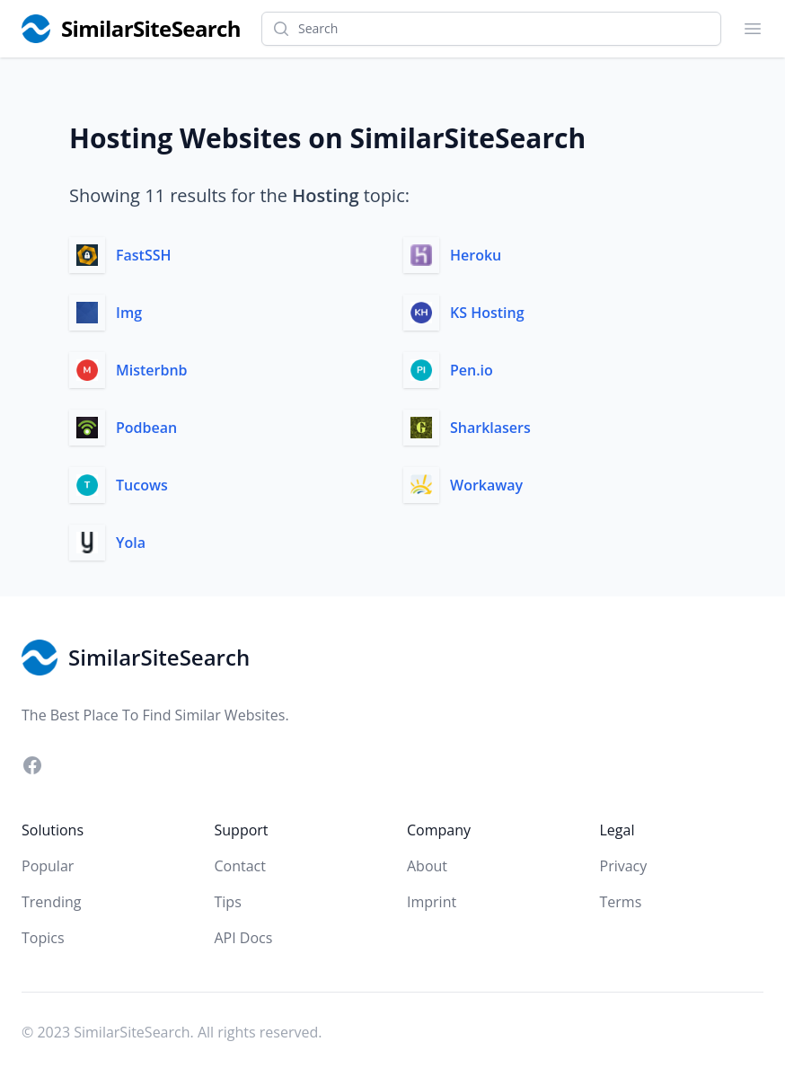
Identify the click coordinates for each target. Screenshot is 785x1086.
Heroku (475, 255)
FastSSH (144, 255)
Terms (621, 902)
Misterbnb (152, 370)
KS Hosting (487, 312)
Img (129, 312)
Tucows (142, 485)
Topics (43, 938)
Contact (240, 866)
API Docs (244, 938)
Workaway (486, 485)
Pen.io (471, 370)
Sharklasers (490, 427)
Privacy (624, 866)
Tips (228, 902)
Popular (48, 866)
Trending (51, 902)
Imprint (431, 902)
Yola (131, 542)
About (427, 866)
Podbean (146, 427)
